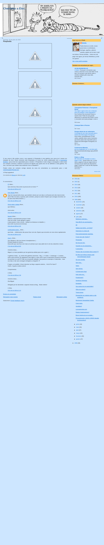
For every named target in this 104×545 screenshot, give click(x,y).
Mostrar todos (97, 171)
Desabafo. (79, 283)
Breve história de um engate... (84, 315)
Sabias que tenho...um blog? (84, 228)
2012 (76, 190)
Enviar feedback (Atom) (17, 300)
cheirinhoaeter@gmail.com (11, 170)
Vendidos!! (79, 306)
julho (77, 216)
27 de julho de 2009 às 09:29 (14, 246)
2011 (76, 193)
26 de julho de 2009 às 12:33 (14, 200)
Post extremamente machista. (84, 234)
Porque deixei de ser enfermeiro (85, 131)
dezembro (79, 202)
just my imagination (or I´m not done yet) (86, 149)
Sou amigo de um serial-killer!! (84, 286)
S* (8, 184)
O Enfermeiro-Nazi (81, 271)
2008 (76, 343)
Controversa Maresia (81, 147)
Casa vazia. (79, 303)
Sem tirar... (79, 262)
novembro (79, 205)
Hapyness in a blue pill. (82, 231)
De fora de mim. (80, 243)
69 (76, 225)
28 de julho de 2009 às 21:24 (14, 290)
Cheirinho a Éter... (15, 8)
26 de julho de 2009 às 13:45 (14, 226)
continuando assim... (14, 230)
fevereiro (78, 336)
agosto (78, 213)
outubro (78, 208)
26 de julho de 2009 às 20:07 (14, 234)
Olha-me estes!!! (80, 289)
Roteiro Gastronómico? (82, 312)
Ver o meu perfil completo (79, 61)
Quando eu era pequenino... (84, 246)
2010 (76, 196)
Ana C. (10, 238)
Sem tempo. (79, 268)
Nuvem (10, 216)
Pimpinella (79, 240)
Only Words (11, 192)
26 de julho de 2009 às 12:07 (14, 189)
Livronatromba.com (81, 309)
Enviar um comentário (9, 294)
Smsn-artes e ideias (13, 204)
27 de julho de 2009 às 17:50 (14, 275)
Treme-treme (79, 292)
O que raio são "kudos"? (83, 237)
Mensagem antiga (61, 297)
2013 (76, 187)
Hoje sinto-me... (80, 274)
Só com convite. (80, 259)
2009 (76, 199)
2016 (76, 178)
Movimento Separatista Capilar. (85, 300)
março (78, 333)
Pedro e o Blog (79, 157)
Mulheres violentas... (82, 219)
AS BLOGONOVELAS (81, 68)
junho (78, 324)
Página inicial (37, 297)
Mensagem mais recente (10, 297)
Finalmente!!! (79, 277)
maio (77, 327)
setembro (79, 210)
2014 (76, 184)
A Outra (77, 70)
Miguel (84, 43)
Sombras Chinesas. (81, 280)
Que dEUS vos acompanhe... (84, 222)
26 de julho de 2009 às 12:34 (14, 212)
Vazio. (77, 265)
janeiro (78, 339)
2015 (76, 181)
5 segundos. (79, 249)
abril (77, 330)
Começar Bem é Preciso (82, 125)
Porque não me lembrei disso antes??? (87, 252)
